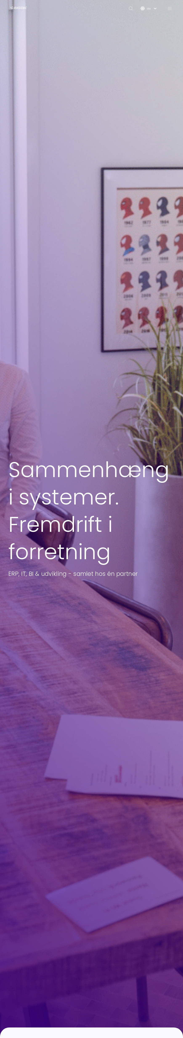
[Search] (130, 8)
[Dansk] (148, 8)
